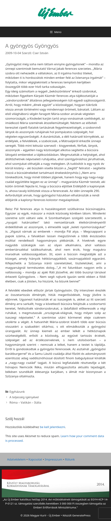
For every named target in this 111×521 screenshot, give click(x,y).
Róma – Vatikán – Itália (25, 402)
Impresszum (53, 459)
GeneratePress (81, 515)
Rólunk (70, 459)
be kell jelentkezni (52, 427)
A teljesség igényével (24, 397)
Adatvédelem (16, 459)
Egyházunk (17, 392)
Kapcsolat (35, 459)
